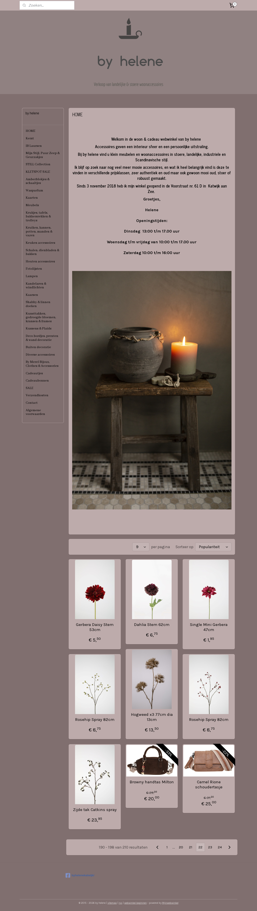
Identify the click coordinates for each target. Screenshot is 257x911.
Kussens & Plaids (38, 329)
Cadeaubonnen (37, 381)
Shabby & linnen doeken (38, 304)
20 (181, 847)
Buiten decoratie (38, 347)
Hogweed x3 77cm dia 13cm (152, 717)
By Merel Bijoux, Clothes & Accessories (42, 364)
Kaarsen (32, 295)
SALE (29, 388)
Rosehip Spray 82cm (94, 719)
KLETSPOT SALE (38, 172)
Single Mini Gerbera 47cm (209, 627)
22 (200, 847)
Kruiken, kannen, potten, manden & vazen (39, 231)
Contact (32, 403)
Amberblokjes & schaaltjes (38, 181)
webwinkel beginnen (135, 903)
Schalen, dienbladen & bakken (42, 252)
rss (120, 903)
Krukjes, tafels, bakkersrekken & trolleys (38, 216)
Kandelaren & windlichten (36, 286)
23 (210, 847)
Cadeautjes (34, 373)
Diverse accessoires (40, 355)
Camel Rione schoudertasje (208, 784)
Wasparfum (34, 191)
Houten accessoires (40, 262)
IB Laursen (34, 146)
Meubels (32, 205)
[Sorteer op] (213, 547)
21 (190, 847)
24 (220, 847)
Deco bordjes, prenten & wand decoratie (42, 338)
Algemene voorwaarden (35, 412)
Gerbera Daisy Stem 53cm (95, 627)
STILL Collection (38, 164)
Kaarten (32, 198)
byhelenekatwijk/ (80, 875)
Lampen (32, 276)
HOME (30, 131)
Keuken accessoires (40, 243)
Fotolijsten (34, 269)
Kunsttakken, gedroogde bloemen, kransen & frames (41, 317)
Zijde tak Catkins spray (95, 809)
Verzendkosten (37, 395)
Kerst (30, 138)
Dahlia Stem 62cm (151, 624)
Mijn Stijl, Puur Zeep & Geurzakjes (43, 155)
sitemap (112, 903)
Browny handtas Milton (152, 782)
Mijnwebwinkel (170, 903)
